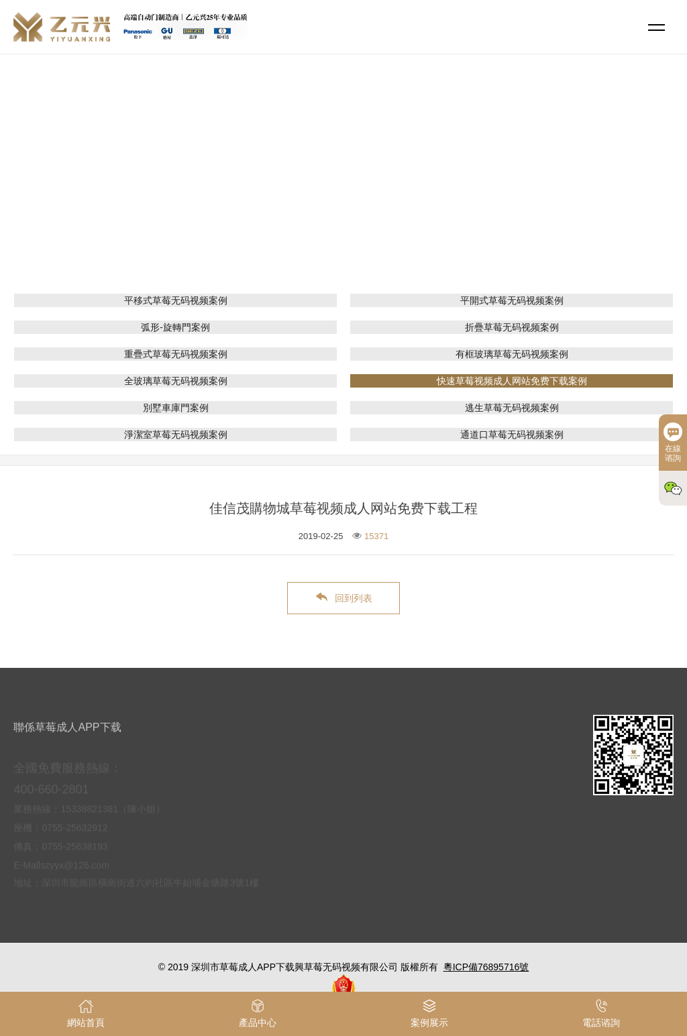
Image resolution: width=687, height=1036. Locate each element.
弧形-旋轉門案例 (175, 327)
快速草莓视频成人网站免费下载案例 (424, 191)
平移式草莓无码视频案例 (175, 300)
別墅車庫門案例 (176, 407)
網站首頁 (263, 191)
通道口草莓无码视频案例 (512, 434)
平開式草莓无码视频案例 (512, 300)
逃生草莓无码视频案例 (512, 407)
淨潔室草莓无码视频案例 (175, 434)
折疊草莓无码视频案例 (512, 327)
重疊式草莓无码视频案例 (175, 354)
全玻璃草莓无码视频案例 (175, 381)
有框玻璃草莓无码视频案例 (512, 354)
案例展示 (315, 191)
